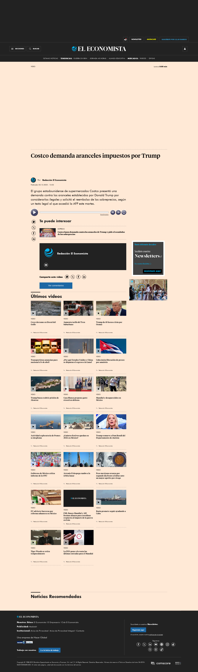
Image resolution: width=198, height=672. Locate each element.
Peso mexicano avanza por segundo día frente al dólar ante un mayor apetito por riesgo (110, 475)
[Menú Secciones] (17, 48)
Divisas (152, 58)
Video (33, 66)
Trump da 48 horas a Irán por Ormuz (109, 323)
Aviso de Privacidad (39, 631)
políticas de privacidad (156, 635)
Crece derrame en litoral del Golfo (43, 323)
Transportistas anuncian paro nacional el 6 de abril (44, 361)
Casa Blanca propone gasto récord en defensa (76, 399)
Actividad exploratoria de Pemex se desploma (46, 436)
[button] (148, 289)
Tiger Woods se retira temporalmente (40, 552)
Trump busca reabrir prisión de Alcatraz (45, 399)
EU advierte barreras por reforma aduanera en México (44, 512)
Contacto (80, 631)
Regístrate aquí (138, 630)
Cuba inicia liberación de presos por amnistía (110, 361)
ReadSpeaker (104, 214)
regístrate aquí (152, 271)
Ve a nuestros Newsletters (142, 264)
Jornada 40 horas (98, 58)
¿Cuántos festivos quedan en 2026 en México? (76, 436)
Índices (143, 58)
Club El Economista (70, 622)
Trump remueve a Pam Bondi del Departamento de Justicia (111, 436)
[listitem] (34, 212)
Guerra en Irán (80, 58)
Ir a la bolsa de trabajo (50, 650)
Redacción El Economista (54, 180)
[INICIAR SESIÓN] (184, 48)
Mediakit (33, 627)
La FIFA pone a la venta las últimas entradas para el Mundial (78, 552)
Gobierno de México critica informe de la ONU (43, 474)
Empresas (61, 229)
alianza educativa (117, 58)
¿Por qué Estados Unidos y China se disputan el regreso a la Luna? (78, 361)
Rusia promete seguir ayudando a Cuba (111, 512)
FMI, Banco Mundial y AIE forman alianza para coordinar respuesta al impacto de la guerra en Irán (78, 516)
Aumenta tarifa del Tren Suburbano (74, 323)
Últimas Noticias (50, 58)
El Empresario (54, 622)
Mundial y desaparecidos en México (108, 399)
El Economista (40, 622)
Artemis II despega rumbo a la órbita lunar (77, 474)
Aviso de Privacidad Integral (62, 631)
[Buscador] (34, 48)
